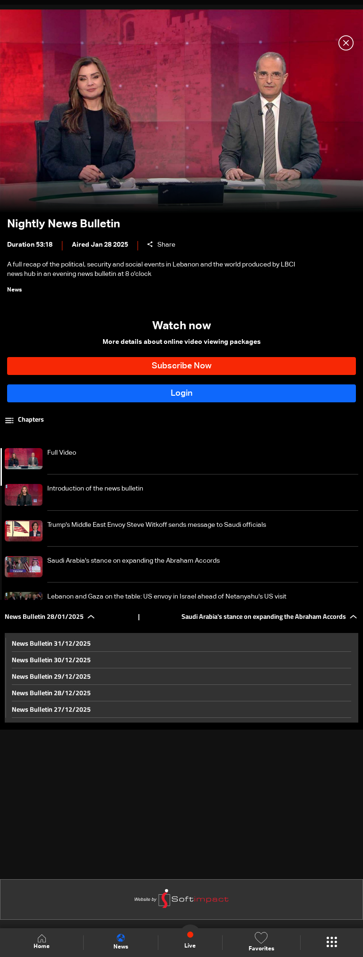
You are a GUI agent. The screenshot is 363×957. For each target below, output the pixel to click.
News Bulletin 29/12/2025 (51, 676)
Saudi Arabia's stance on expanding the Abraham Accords (133, 561)
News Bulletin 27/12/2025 (51, 709)
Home (42, 942)
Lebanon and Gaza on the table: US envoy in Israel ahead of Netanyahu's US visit (166, 596)
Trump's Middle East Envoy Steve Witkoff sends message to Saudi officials (156, 525)
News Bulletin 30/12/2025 (51, 660)
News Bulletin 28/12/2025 (51, 693)
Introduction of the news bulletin (95, 488)
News (120, 942)
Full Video (61, 452)
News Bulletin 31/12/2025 (51, 643)
